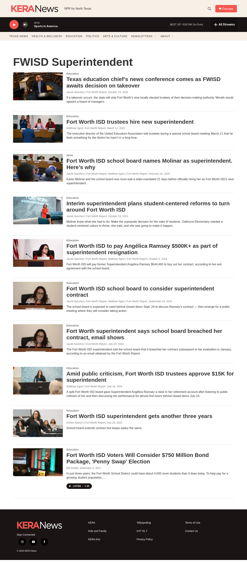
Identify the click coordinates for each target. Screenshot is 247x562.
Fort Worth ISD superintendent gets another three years (139, 418)
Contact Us (191, 533)
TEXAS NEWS (18, 38)
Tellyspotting (144, 525)
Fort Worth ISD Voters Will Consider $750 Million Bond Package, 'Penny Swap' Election (137, 460)
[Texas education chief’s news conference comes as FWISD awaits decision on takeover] (38, 88)
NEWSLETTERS (142, 38)
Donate (228, 10)
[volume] (25, 27)
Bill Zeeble (72, 470)
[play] (14, 27)
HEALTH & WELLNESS (47, 38)
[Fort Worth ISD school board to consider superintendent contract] (38, 297)
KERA (91, 525)
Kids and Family (97, 533)
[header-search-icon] (209, 9)
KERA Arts (94, 541)
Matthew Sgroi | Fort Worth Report (86, 130)
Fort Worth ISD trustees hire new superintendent (130, 124)
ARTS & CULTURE (115, 38)
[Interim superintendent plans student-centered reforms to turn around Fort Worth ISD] (38, 212)
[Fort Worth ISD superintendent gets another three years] (38, 425)
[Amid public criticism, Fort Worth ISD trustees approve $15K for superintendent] (38, 383)
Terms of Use (192, 525)
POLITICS (92, 38)
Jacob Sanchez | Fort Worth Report (86, 94)
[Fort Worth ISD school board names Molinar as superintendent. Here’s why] (38, 170)
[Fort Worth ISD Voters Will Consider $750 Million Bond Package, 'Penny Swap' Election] (38, 464)
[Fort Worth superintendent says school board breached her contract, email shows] (38, 340)
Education (72, 75)
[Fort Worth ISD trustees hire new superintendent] (38, 131)
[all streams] (224, 26)
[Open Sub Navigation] (155, 38)
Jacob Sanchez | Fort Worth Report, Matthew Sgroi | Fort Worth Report (106, 175)
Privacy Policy (145, 541)
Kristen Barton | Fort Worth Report (85, 424)
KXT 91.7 (142, 533)
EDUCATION (74, 38)
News (69, 157)
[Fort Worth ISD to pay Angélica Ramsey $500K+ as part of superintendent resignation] (38, 255)
